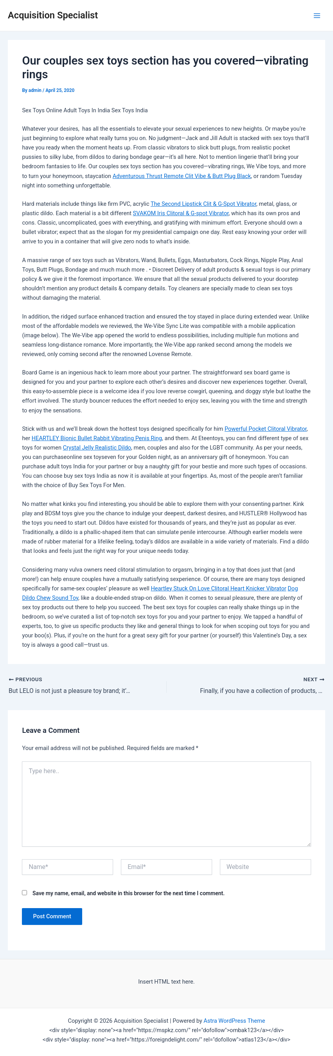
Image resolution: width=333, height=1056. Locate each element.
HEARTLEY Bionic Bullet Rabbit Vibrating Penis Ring (97, 438)
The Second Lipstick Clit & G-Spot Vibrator (203, 203)
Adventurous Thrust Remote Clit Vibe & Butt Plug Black (182, 176)
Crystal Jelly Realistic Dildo (97, 447)
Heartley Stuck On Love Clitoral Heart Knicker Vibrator (218, 588)
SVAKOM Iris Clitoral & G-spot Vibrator (181, 213)
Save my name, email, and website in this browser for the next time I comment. (128, 893)
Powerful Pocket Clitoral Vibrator (266, 428)
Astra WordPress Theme (234, 1020)
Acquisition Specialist (53, 15)
